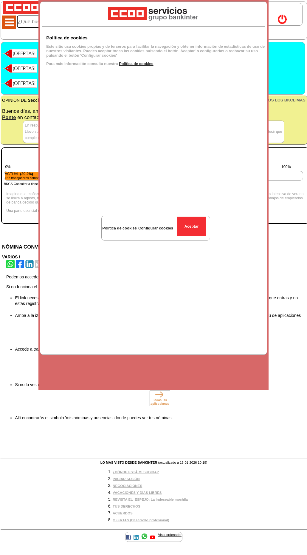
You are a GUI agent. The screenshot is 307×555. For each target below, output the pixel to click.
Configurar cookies (155, 228)
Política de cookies (136, 63)
